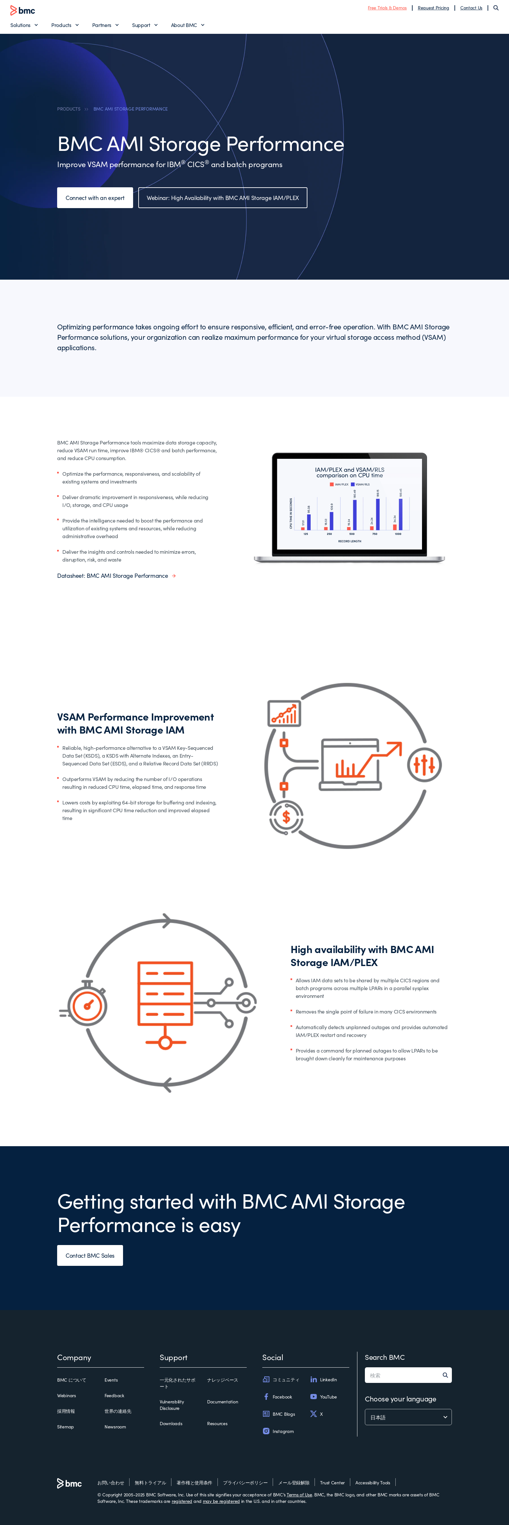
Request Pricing (433, 7)
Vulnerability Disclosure (172, 1404)
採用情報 (66, 1411)
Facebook (277, 1396)
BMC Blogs (278, 1414)
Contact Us (471, 7)
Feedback (114, 1395)
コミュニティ (280, 1379)
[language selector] (408, 1417)
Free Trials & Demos (387, 7)
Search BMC (385, 1357)
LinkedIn (323, 1379)
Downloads (171, 1423)
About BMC (184, 24)
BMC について (71, 1379)
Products (61, 24)
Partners (101, 24)
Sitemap (65, 1426)
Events (111, 1379)
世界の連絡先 (118, 1411)
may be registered (221, 1501)
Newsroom (115, 1426)
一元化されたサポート (177, 1382)
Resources (217, 1423)
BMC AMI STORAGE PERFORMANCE (130, 108)
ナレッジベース (222, 1379)
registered (182, 1501)
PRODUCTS (69, 108)
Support (141, 24)
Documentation (222, 1401)
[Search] (496, 7)
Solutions (20, 24)
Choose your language (400, 1398)
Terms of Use (299, 1494)
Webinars (66, 1395)
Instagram (277, 1431)
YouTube (323, 1396)
